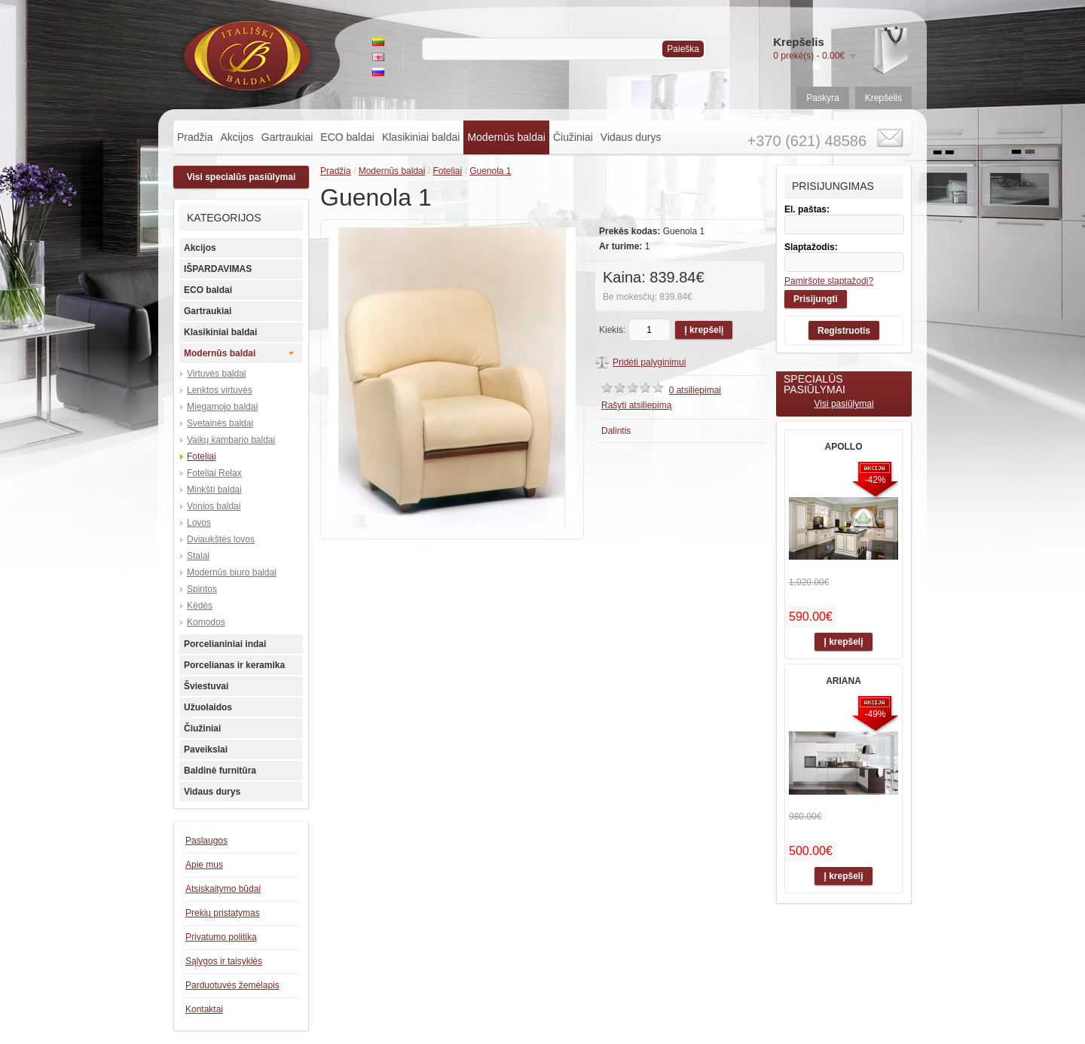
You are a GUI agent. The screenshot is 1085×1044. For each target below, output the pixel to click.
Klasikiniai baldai (421, 137)
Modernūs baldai (506, 137)
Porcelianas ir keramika (234, 665)
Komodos (206, 622)
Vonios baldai (213, 506)
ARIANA (843, 681)
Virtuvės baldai (216, 373)
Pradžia (194, 137)
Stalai (198, 556)
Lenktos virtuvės (219, 390)
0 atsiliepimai (695, 390)
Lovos (199, 522)
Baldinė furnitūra (220, 770)
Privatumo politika (221, 937)
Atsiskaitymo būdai (223, 889)
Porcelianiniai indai (225, 644)
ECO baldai (347, 137)
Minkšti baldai (214, 489)
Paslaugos (206, 840)
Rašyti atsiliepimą (636, 405)
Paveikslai (206, 749)
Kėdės (199, 605)
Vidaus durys (631, 137)
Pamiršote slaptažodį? (828, 281)
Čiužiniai (573, 137)
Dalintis (616, 431)
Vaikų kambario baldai (231, 440)
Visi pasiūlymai (843, 403)
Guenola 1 (490, 171)
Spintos (202, 589)
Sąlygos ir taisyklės (223, 961)
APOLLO (844, 446)
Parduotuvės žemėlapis (232, 985)
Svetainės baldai (220, 423)
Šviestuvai (206, 686)
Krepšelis (883, 98)
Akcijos (236, 137)
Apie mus (204, 864)
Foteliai (201, 456)
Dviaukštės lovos (221, 539)
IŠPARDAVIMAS (218, 269)
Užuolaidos (208, 707)
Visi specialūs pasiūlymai (241, 177)
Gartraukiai (287, 137)
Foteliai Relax (214, 473)
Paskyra (822, 98)
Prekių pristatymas (222, 913)
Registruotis (844, 330)
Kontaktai (204, 1009)
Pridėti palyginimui (649, 362)
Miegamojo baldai (222, 406)
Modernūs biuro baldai (232, 572)
